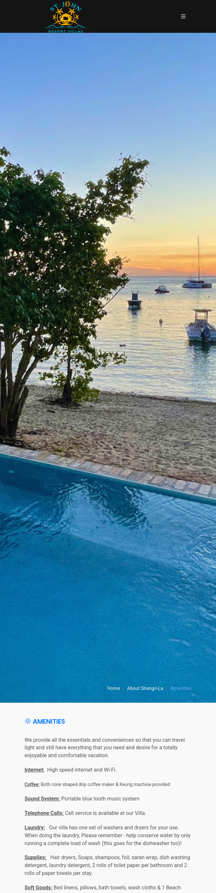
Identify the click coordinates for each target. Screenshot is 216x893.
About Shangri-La (145, 689)
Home (113, 689)
